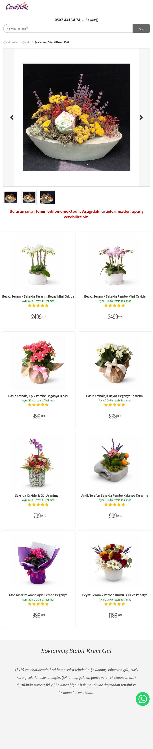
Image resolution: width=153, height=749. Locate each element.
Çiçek (26, 42)
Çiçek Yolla (10, 42)
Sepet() (91, 20)
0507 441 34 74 (68, 20)
